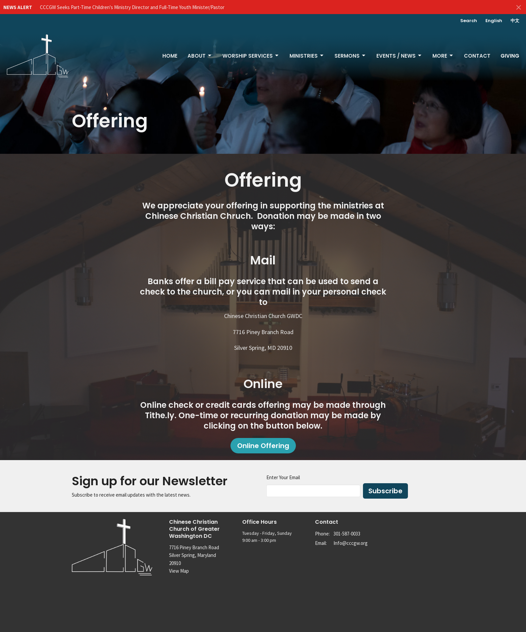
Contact (477, 55)
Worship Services (250, 55)
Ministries (307, 55)
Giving (510, 55)
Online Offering (263, 445)
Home (169, 55)
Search (468, 20)
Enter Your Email (283, 477)
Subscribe (385, 491)
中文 (515, 20)
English (493, 20)
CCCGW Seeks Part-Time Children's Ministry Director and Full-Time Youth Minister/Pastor (132, 7)
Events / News (399, 55)
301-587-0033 (346, 533)
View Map (179, 571)
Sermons (350, 55)
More (443, 55)
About (200, 55)
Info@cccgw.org (350, 543)
